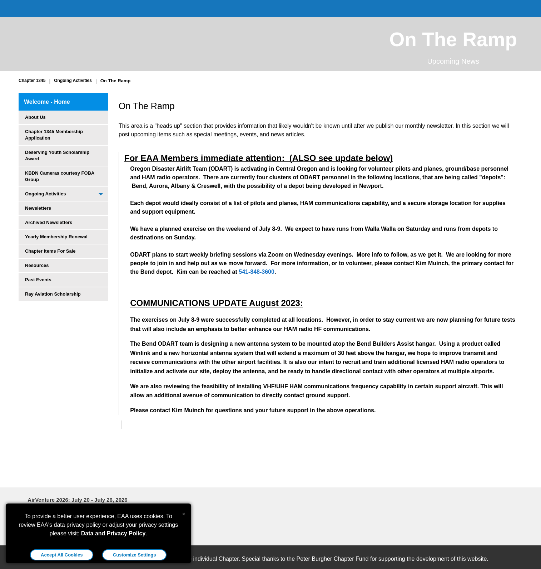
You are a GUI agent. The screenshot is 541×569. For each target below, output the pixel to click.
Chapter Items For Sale (50, 251)
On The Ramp (115, 80)
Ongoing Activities (73, 80)
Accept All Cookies (62, 555)
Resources (37, 265)
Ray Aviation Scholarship (53, 294)
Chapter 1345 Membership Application (54, 135)
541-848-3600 (256, 272)
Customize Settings (134, 555)
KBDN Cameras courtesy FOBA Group (59, 176)
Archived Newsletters (48, 222)
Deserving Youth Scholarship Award (57, 155)
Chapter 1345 (32, 80)
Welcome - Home (47, 102)
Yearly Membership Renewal (56, 236)
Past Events (38, 279)
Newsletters (38, 208)
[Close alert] (183, 512)
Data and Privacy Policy (113, 533)
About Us (35, 117)
